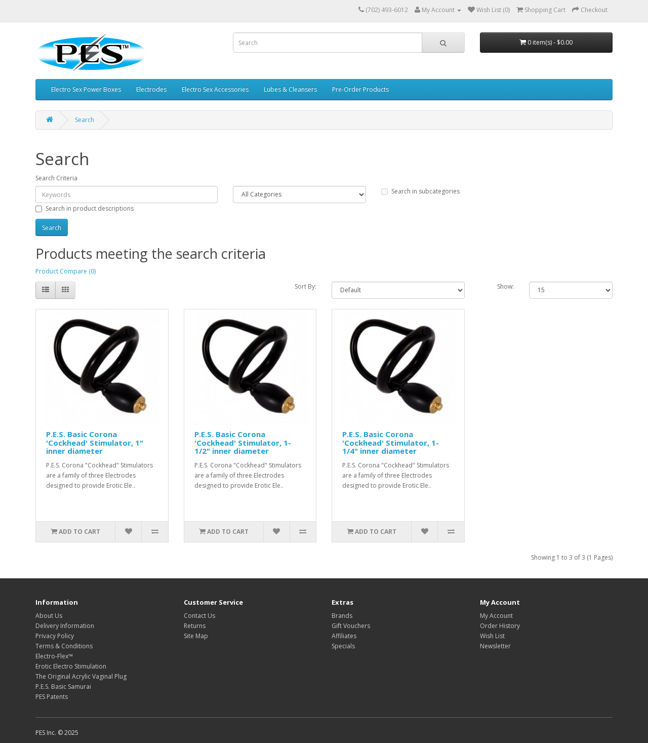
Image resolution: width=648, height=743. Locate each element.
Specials (343, 646)
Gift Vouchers (351, 625)
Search (84, 119)
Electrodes (151, 89)
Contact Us (199, 615)
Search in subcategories (420, 191)
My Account (496, 615)
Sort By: (305, 286)
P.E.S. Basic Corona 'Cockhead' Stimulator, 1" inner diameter (94, 442)
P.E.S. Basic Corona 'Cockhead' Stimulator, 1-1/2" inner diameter (242, 442)
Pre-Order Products (360, 89)
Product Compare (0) (65, 271)
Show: (505, 286)
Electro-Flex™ (54, 656)
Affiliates (344, 636)
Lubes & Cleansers (290, 89)
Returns (195, 625)
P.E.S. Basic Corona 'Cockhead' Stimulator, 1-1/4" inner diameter (390, 442)
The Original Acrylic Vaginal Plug (81, 676)
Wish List (492, 636)
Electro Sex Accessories (215, 89)
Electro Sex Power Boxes (86, 89)
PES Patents (51, 696)
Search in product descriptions (84, 208)
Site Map (196, 636)
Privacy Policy (54, 636)
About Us (48, 615)
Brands (342, 615)
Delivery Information (64, 625)
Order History (500, 625)
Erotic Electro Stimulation (70, 666)
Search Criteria (56, 178)
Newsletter (495, 646)
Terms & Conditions (64, 646)
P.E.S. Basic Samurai (63, 686)
